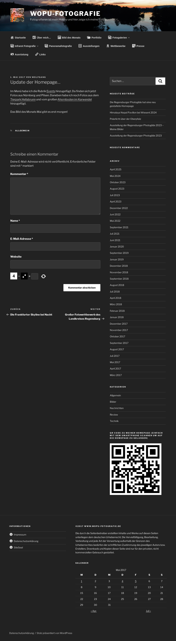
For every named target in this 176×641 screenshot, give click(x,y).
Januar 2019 (117, 259)
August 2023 (117, 188)
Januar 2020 (117, 246)
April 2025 (115, 169)
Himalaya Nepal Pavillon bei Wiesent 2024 (133, 112)
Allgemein (22, 130)
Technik (114, 420)
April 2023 (115, 201)
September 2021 (119, 227)
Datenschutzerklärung (21, 633)
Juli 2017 (114, 355)
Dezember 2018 (119, 265)
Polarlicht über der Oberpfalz (125, 118)
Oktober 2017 (117, 336)
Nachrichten (117, 408)
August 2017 (117, 349)
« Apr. (94, 610)
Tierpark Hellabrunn (23, 99)
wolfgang (39, 77)
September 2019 (119, 252)
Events (51, 91)
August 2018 (117, 285)
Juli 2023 (115, 195)
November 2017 (119, 330)
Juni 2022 (115, 214)
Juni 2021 (115, 240)
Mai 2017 (115, 362)
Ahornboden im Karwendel (75, 99)
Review (114, 414)
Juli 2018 (115, 291)
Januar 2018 (117, 317)
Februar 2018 (117, 310)
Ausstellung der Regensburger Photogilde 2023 (136, 135)
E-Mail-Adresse (21, 238)
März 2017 (116, 375)
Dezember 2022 (119, 208)
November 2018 (119, 272)
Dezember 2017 (119, 323)
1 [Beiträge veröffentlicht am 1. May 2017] (81, 581)
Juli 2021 (114, 233)
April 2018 (115, 297)
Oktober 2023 (117, 182)
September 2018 (119, 278)
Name (15, 220)
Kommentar (19, 174)
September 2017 (119, 342)
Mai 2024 (115, 175)
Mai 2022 (115, 220)
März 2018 (116, 304)
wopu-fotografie (65, 13)
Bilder (113, 401)
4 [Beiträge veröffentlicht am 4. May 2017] (122, 581)
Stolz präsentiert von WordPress (54, 633)
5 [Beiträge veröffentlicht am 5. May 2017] (135, 581)
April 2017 (115, 368)
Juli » (148, 610)
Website (15, 256)
